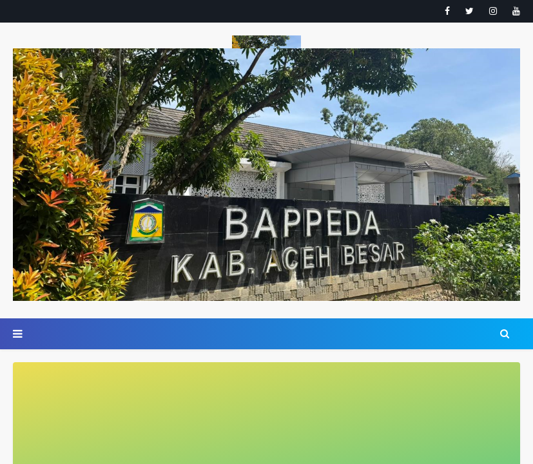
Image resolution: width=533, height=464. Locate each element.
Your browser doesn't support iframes (266, 232)
